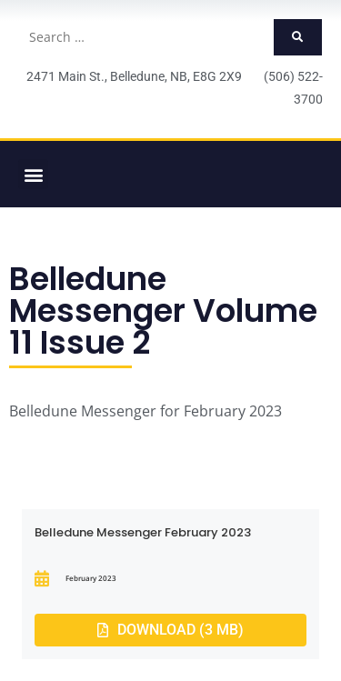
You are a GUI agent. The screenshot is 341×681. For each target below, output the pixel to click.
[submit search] (298, 37)
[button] (33, 174)
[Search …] (145, 37)
